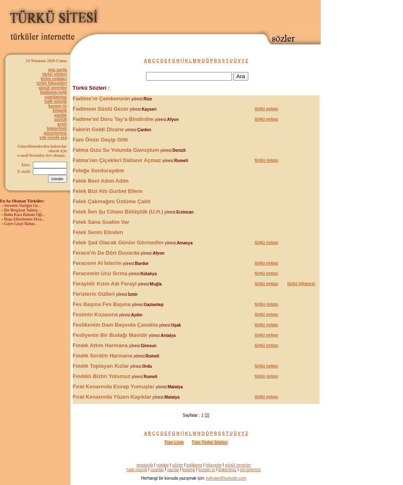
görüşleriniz (55, 133)
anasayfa (145, 465)
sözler (177, 465)
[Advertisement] (354, 123)
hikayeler (213, 465)
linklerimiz (57, 128)
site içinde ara (53, 137)
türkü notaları (54, 79)
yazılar (60, 115)
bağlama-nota (53, 92)
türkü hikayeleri (52, 83)
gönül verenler (53, 88)
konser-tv (58, 106)
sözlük (60, 119)
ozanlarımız (55, 97)
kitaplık (60, 110)
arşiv (62, 124)
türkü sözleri (54, 74)
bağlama (194, 465)
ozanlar (157, 469)
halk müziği (55, 101)
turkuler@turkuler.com (226, 478)
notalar (162, 465)
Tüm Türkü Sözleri (209, 442)
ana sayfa (57, 69)
